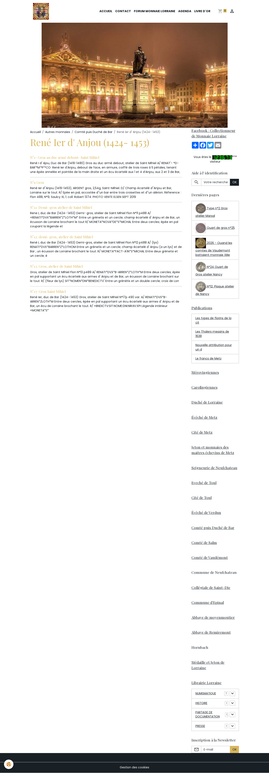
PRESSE (200, 726)
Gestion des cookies (134, 767)
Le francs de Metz (208, 358)
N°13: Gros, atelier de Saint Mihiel (56, 266)
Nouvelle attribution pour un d (213, 347)
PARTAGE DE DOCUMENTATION (208, 714)
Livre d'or (202, 11)
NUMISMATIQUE (206, 693)
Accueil (105, 11)
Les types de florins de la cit (213, 320)
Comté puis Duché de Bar (93, 132)
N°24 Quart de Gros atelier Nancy (211, 269)
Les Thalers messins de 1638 (212, 333)
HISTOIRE (201, 703)
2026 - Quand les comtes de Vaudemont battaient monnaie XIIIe (213, 247)
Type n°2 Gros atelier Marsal (211, 210)
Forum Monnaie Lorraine (154, 11)
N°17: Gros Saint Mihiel (48, 291)
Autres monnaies (57, 132)
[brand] (41, 11)
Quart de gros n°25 (215, 228)
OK (234, 182)
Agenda (184, 11)
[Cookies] (9, 764)
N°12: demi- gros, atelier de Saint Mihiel (61, 236)
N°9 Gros (37, 182)
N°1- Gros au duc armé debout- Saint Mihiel (64, 157)
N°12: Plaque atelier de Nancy (214, 288)
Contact (123, 11)
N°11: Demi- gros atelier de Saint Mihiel (61, 207)
